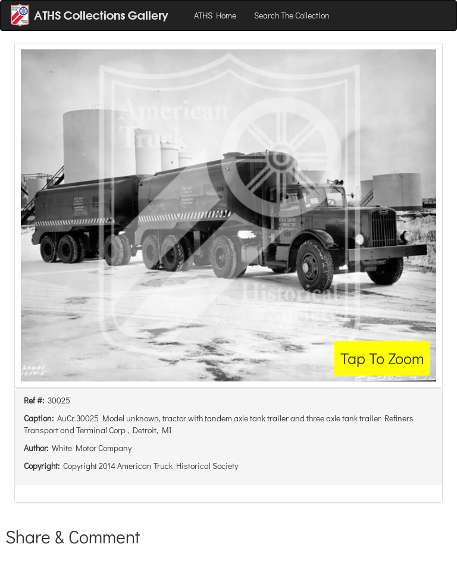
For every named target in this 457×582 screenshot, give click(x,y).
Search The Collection (292, 15)
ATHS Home (215, 15)
